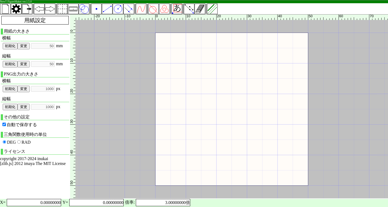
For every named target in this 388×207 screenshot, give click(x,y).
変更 (23, 46)
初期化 (10, 46)
